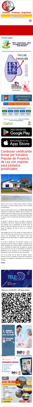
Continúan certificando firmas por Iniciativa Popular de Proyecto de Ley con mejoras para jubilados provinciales (16, 160)
